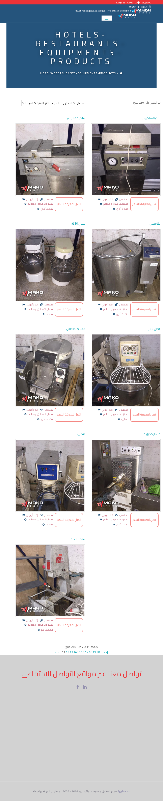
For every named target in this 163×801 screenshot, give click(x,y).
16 (82, 652)
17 (86, 652)
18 (90, 652)
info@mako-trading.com (120, 10)
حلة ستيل (155, 223)
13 (71, 652)
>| (107, 652)
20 (98, 652)
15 (79, 652)
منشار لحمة (78, 539)
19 (94, 652)
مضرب (81, 434)
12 (67, 652)
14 (75, 652)
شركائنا (120, 2)
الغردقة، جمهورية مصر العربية (90, 10)
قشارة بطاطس (75, 329)
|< (56, 652)
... (60, 652)
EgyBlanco (124, 791)
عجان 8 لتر (154, 329)
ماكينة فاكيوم (76, 118)
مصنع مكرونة (152, 434)
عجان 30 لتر (78, 223)
